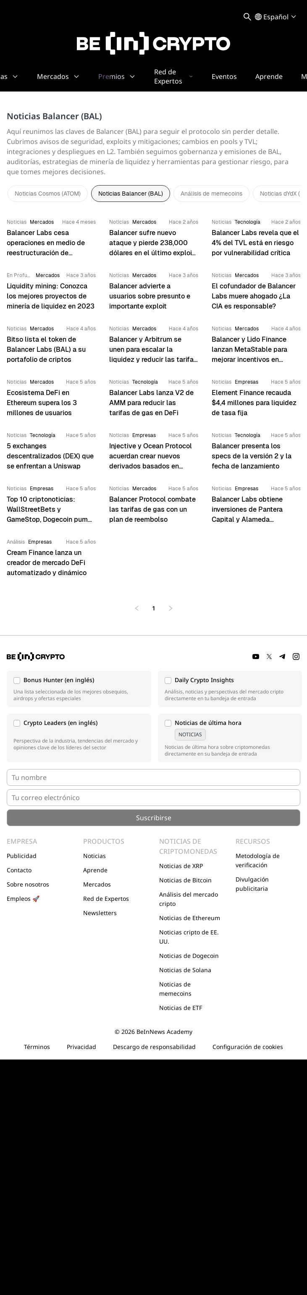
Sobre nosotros (28, 884)
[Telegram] (282, 656)
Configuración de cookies (248, 1047)
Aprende (95, 870)
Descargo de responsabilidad (154, 1047)
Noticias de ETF (180, 1008)
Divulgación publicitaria (252, 883)
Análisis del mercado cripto (188, 899)
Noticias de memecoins (175, 988)
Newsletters (100, 913)
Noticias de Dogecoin (189, 956)
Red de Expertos (106, 899)
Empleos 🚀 (23, 899)
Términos (37, 1047)
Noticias (94, 856)
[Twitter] (269, 656)
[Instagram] (296, 656)
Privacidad (81, 1047)
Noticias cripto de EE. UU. (189, 936)
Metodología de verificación (258, 860)
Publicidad (22, 856)
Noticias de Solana (185, 970)
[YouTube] (256, 656)
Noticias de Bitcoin (185, 880)
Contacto (19, 870)
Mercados (97, 884)
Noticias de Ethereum (189, 918)
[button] (79, 689)
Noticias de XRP (181, 866)
